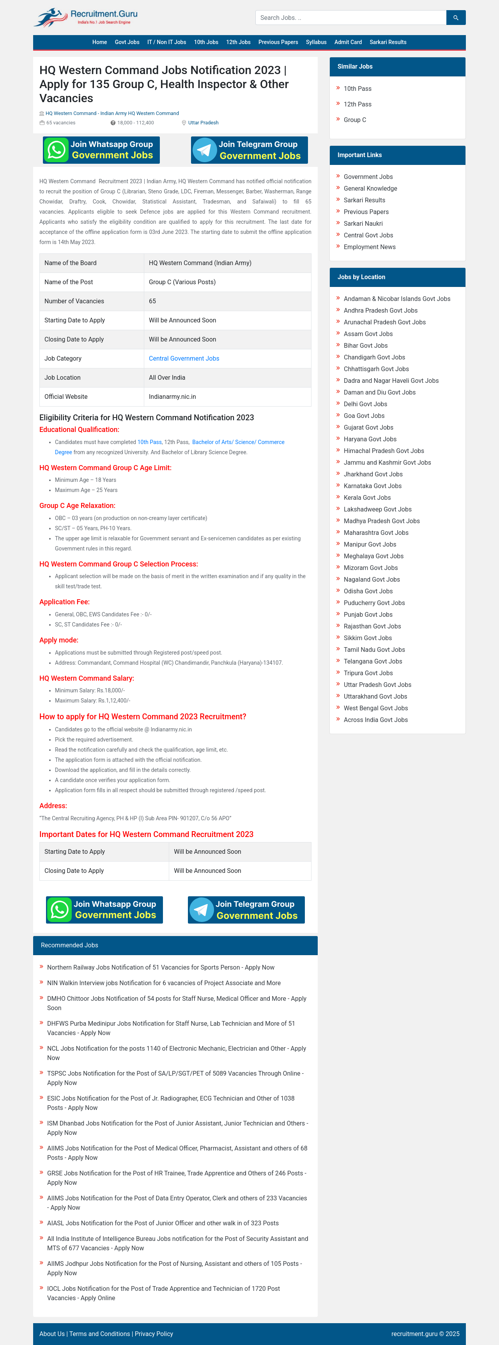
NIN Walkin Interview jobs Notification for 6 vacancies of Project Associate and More (164, 983)
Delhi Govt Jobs (366, 404)
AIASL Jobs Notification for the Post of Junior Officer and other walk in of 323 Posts (163, 1223)
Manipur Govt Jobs (370, 544)
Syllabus (316, 42)
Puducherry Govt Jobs (374, 603)
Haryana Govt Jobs (370, 439)
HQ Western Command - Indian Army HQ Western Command (112, 113)
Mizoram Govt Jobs (371, 568)
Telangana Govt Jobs (373, 661)
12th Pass (358, 104)
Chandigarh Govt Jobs (374, 357)
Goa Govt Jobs (364, 415)
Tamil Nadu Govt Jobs (374, 649)
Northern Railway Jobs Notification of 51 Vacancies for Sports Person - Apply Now (160, 967)
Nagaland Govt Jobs (372, 579)
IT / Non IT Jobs (166, 42)
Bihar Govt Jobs (366, 345)
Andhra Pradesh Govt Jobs (381, 310)
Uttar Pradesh (203, 123)
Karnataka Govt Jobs (373, 486)
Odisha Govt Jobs (368, 591)
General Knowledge (370, 188)
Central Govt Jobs (368, 235)
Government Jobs (368, 177)
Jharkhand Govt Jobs (373, 474)
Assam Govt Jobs (368, 334)
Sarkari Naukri (363, 223)
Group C (355, 120)
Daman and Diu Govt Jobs (380, 392)
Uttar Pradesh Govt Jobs (377, 684)
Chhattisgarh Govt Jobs (376, 369)
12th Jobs (238, 42)
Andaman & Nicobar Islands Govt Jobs (397, 299)
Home (99, 42)
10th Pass (150, 442)
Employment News (370, 247)
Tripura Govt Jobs (368, 673)
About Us (52, 1334)
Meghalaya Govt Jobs (374, 556)
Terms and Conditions (99, 1334)
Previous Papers (278, 42)
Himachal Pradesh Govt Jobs (384, 451)
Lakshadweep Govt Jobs (378, 509)
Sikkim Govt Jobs (368, 638)
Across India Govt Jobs (376, 720)
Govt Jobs (127, 42)
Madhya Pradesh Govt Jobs (382, 521)
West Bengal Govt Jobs (376, 708)
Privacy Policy (154, 1334)
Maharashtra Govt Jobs (376, 532)
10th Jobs (206, 42)
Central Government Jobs (184, 358)
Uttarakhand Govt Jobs (375, 696)
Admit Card (348, 42)
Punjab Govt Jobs (368, 614)
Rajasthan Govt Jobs (372, 626)
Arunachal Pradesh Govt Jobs (385, 322)
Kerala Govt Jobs (367, 497)
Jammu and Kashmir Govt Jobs (387, 462)
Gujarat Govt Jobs (368, 427)
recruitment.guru (414, 1334)
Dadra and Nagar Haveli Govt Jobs (391, 380)
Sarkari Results (388, 42)
